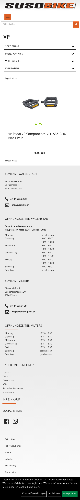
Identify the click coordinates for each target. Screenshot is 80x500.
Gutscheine (10, 472)
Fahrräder (10, 439)
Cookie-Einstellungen (34, 493)
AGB (4, 384)
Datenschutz (8, 381)
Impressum (8, 392)
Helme (8, 453)
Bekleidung (10, 466)
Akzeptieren (70, 493)
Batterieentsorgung (12, 388)
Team (5, 377)
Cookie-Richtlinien (29, 487)
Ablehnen (54, 493)
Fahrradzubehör (13, 446)
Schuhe (8, 459)
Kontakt (6, 373)
